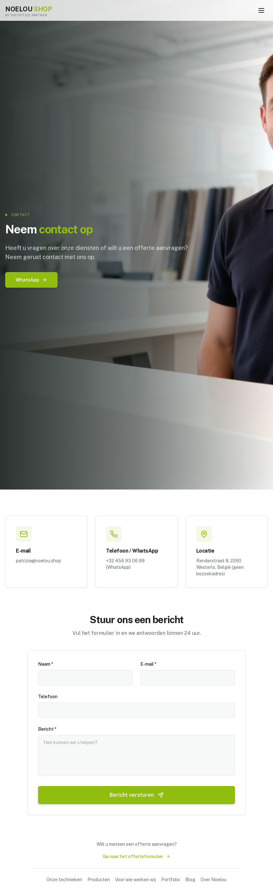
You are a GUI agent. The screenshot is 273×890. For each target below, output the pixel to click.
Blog (190, 879)
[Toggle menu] (261, 10)
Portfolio (170, 879)
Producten (98, 879)
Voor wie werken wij (135, 879)
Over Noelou (214, 879)
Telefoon (48, 696)
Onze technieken (64, 879)
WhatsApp (31, 279)
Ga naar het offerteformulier (136, 856)
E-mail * (148, 663)
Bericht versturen (136, 794)
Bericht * (47, 728)
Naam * (45, 663)
